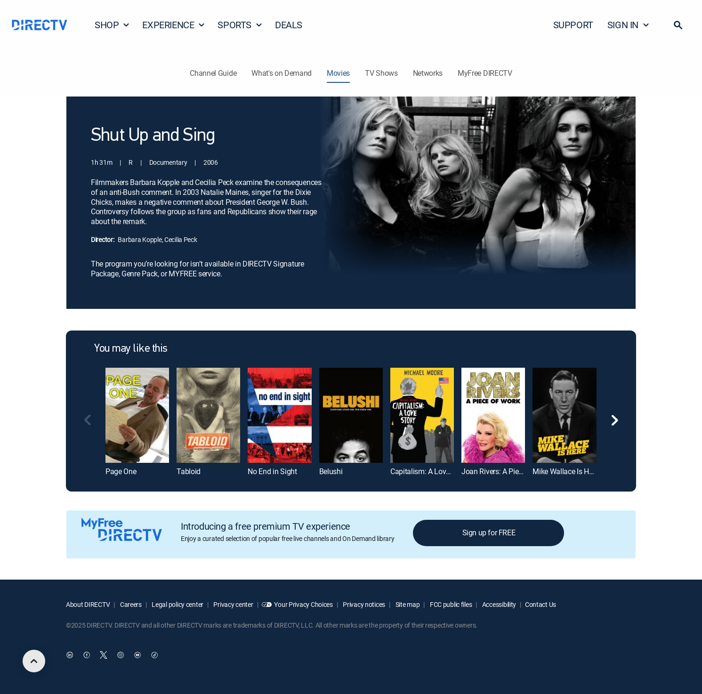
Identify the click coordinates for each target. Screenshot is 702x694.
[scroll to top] (34, 661)
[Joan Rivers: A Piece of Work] (493, 415)
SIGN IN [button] (628, 24)
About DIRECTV (88, 604)
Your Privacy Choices (303, 604)
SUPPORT (573, 24)
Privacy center (232, 604)
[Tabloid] (208, 415)
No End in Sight (272, 471)
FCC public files (450, 604)
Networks (428, 73)
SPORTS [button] (240, 24)
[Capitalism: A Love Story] (422, 415)
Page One (120, 471)
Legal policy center (177, 604)
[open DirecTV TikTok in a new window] (154, 655)
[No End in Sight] (279, 415)
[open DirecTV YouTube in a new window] (137, 655)
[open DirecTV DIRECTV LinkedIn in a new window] (69, 655)
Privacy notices (364, 604)
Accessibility (498, 604)
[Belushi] (351, 415)
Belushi (331, 471)
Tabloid (189, 471)
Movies (338, 73)
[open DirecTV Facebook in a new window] (86, 655)
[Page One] (137, 415)
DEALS (288, 24)
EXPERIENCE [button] (173, 24)
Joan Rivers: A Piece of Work (506, 471)
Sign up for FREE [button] (489, 532)
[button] (678, 25)
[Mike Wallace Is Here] (564, 415)
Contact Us (540, 604)
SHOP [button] (112, 24)
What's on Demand (281, 73)
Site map (407, 604)
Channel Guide (213, 73)
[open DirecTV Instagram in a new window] (120, 655)
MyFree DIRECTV (485, 73)
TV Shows (381, 73)
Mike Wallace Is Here (565, 471)
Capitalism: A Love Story (429, 471)
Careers (130, 604)
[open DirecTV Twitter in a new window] (103, 655)
